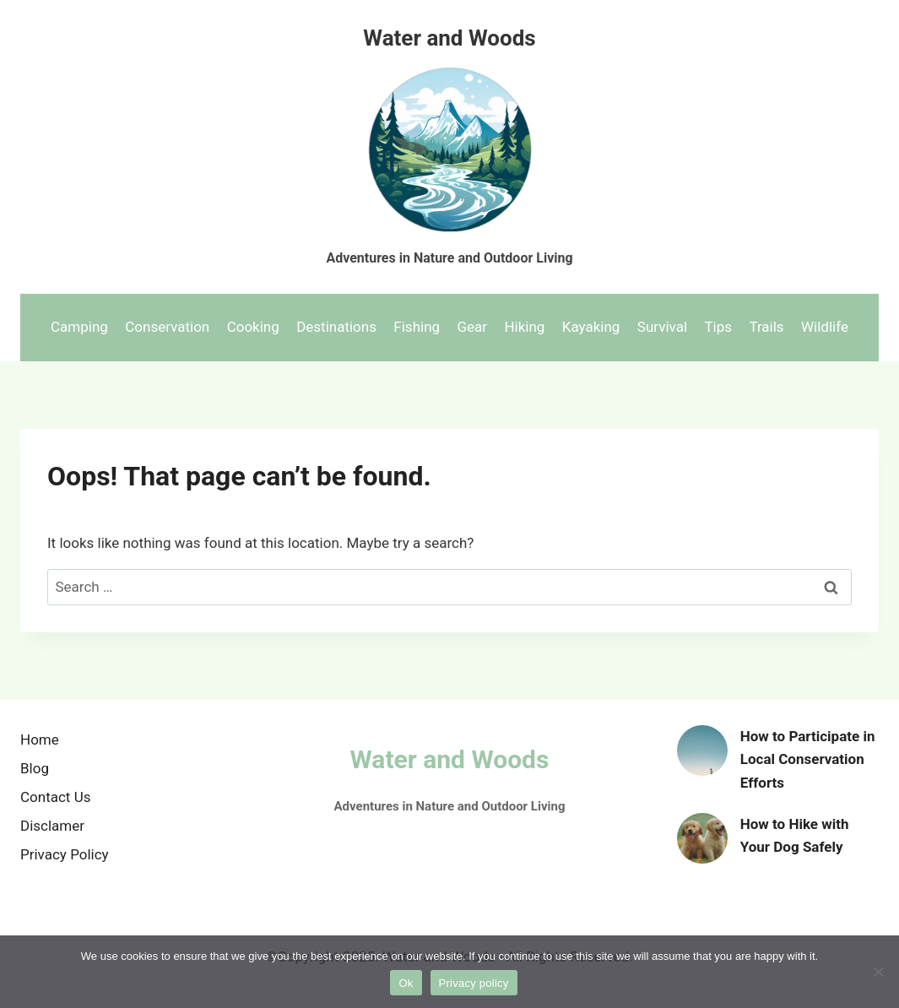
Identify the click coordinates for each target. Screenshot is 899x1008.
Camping (79, 326)
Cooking (253, 326)
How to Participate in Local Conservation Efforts (807, 759)
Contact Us (55, 797)
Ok (405, 983)
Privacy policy (474, 983)
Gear (472, 326)
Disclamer (52, 825)
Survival (662, 326)
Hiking (524, 326)
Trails (766, 326)
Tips (718, 326)
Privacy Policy (64, 854)
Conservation (167, 326)
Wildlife (824, 326)
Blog (34, 768)
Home (39, 739)
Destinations (336, 326)
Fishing (416, 326)
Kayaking (591, 326)
